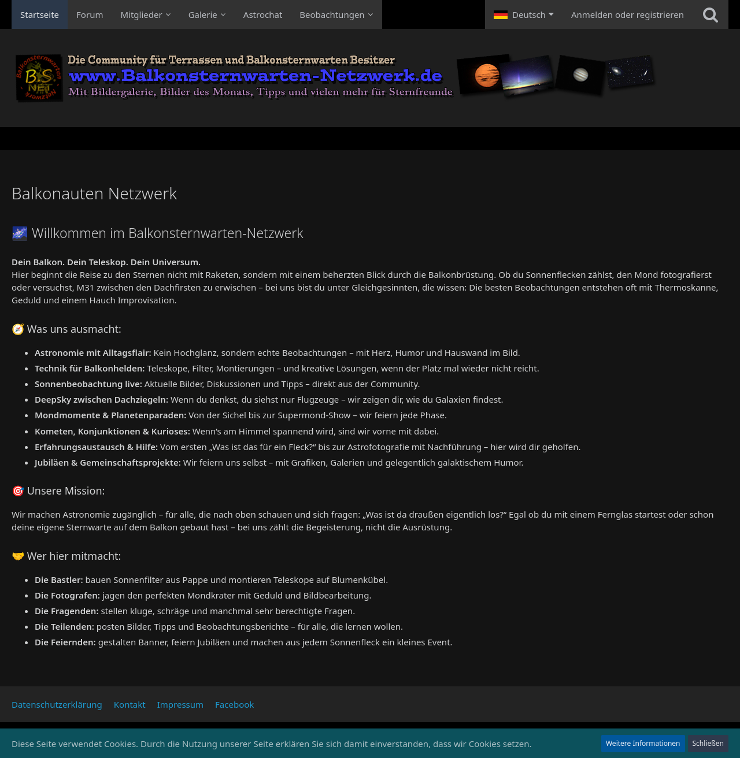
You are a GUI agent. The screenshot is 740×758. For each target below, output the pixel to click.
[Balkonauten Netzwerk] (370, 78)
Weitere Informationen (643, 743)
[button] (524, 14)
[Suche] (710, 14)
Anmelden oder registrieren (627, 14)
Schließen (708, 743)
